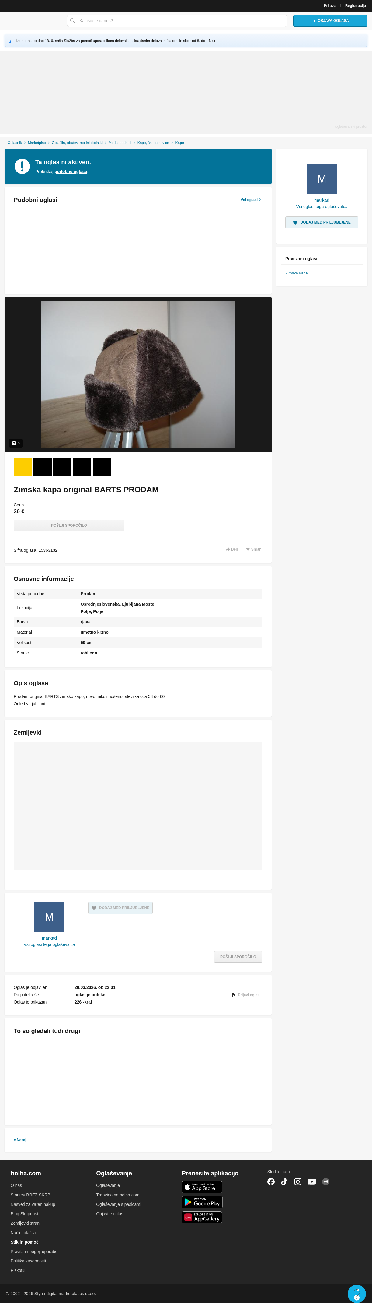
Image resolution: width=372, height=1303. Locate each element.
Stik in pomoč (25, 1242)
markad (49, 938)
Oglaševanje (108, 1185)
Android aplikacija (202, 1202)
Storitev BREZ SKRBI (31, 1194)
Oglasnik (15, 143)
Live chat (357, 1294)
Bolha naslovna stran (32, 21)
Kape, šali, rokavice (153, 143)
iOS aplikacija (202, 1187)
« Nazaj (20, 1140)
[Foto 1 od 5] (23, 467)
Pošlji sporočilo (69, 525)
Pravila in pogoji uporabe (34, 1251)
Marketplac (37, 143)
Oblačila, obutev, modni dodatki (77, 143)
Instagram (297, 1181)
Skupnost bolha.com (325, 1181)
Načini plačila (23, 1232)
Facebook (271, 1181)
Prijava (330, 6)
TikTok (284, 1181)
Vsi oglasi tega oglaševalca (49, 944)
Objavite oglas (109, 1213)
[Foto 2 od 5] (42, 467)
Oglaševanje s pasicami (118, 1204)
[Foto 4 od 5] (82, 467)
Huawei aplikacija (202, 1217)
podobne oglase (70, 171)
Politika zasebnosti (28, 1261)
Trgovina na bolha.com (117, 1194)
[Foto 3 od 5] (62, 467)
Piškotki (18, 1270)
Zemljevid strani (25, 1223)
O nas (16, 1185)
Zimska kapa (296, 273)
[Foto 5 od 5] (102, 467)
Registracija (355, 6)
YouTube (312, 1181)
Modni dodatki (120, 143)
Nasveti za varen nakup (33, 1204)
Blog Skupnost (24, 1213)
